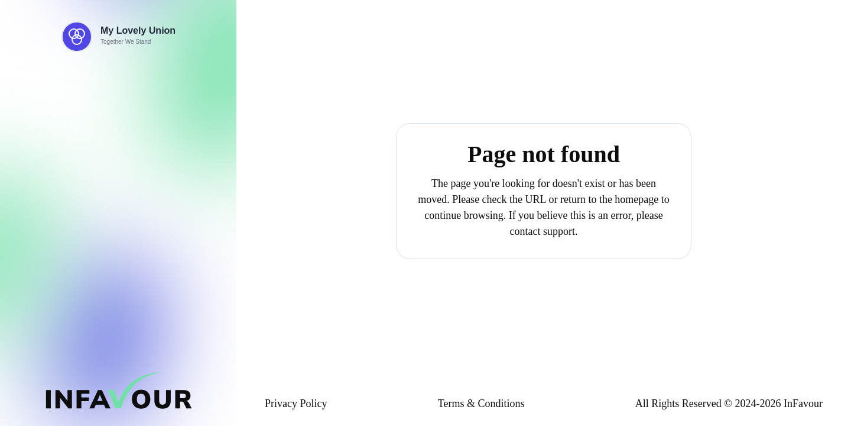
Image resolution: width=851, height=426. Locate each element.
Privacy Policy (296, 403)
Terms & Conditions (481, 403)
